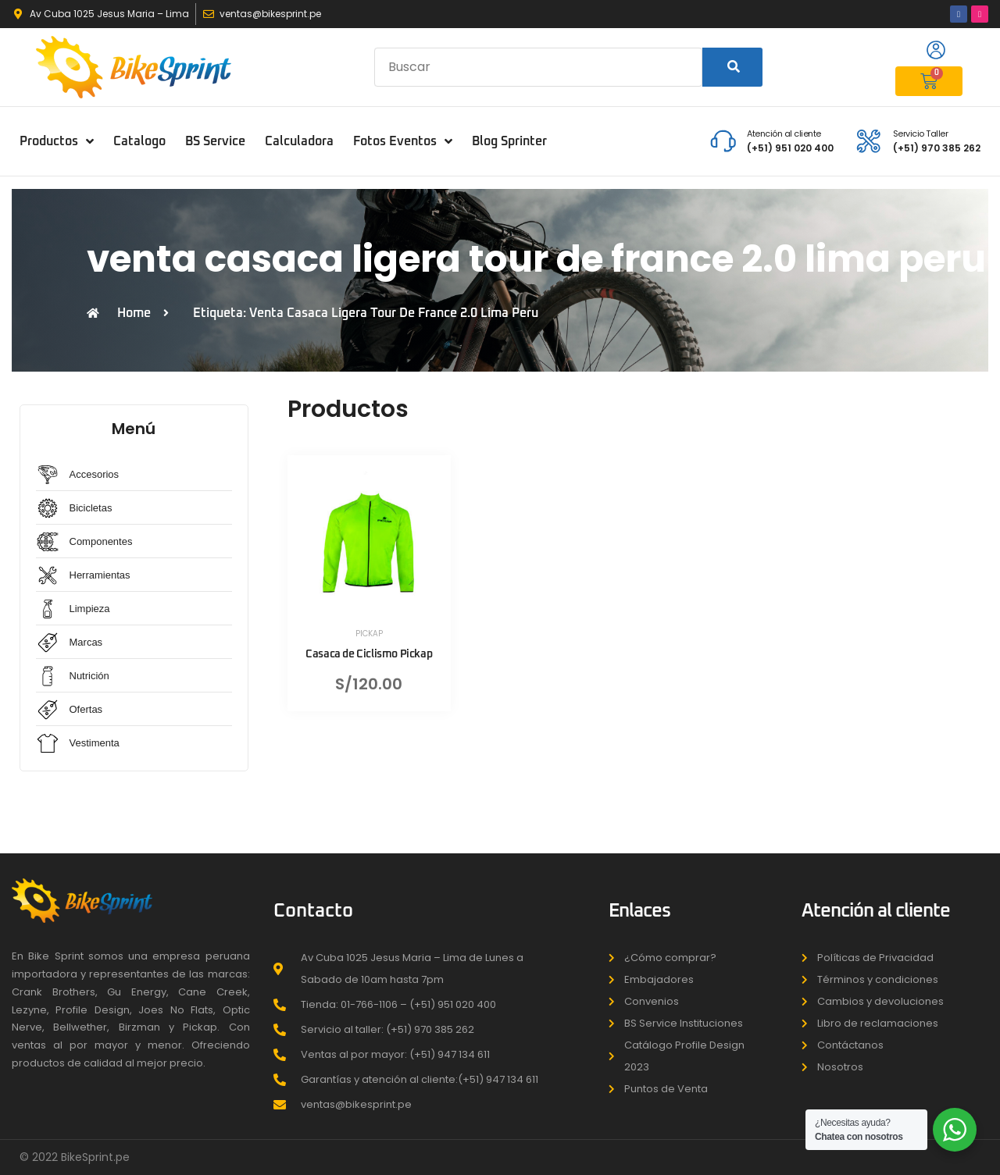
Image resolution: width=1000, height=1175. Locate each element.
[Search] (732, 67)
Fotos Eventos (402, 141)
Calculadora (299, 141)
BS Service (215, 141)
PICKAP (369, 633)
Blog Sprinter (509, 141)
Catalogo (139, 141)
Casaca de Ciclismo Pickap (368, 654)
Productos (57, 141)
